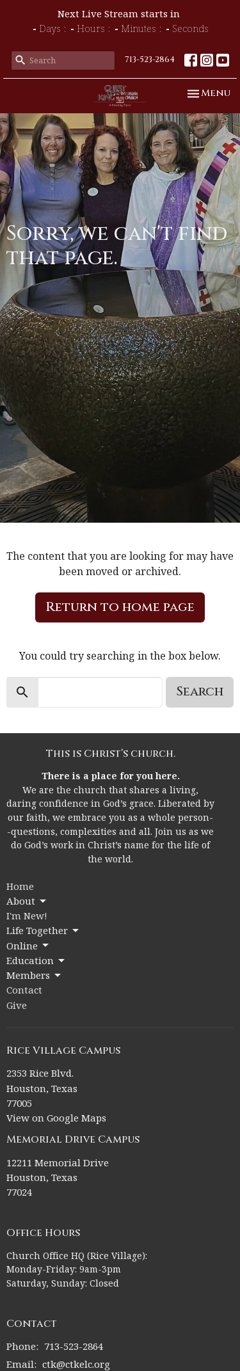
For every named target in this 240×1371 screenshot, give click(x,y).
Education (36, 960)
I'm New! (26, 915)
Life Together (43, 930)
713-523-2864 (150, 59)
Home (20, 886)
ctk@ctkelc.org (76, 1364)
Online (28, 946)
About (27, 901)
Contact (24, 989)
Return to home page (120, 606)
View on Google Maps (56, 1117)
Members (34, 975)
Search (199, 691)
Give (16, 1005)
